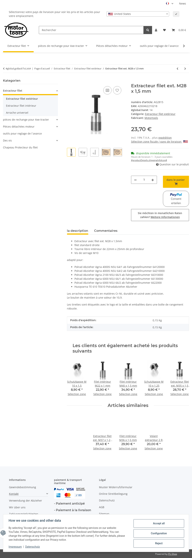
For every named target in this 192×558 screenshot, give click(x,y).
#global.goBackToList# (18, 68)
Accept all (158, 523)
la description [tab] (77, 231)
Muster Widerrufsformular (115, 487)
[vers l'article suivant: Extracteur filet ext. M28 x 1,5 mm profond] (185, 69)
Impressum (15, 546)
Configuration (158, 533)
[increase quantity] (152, 180)
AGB (101, 507)
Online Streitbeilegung (113, 494)
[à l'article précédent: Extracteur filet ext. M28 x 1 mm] (177, 69)
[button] (156, 30)
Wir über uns (17, 507)
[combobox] (137, 14)
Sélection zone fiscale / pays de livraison (159, 141)
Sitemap (104, 513)
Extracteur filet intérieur (21, 105)
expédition (165, 137)
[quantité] (144, 180)
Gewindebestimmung (22, 487)
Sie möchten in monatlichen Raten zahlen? (160, 215)
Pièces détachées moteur (18, 126)
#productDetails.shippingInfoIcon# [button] (149, 160)
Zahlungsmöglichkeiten (23, 514)
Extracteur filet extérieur (160, 114)
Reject (158, 543)
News (182, 3)
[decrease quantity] (135, 180)
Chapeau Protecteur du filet (20, 147)
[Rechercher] (91, 30)
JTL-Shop (172, 554)
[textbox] (138, 13)
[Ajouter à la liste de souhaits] (117, 90)
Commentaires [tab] (105, 231)
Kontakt (14, 494)
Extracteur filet (12, 90)
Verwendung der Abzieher (25, 500)
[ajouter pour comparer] (107, 90)
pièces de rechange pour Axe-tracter (26, 119)
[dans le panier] (70, 81)
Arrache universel (17, 112)
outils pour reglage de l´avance (22, 133)
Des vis (7, 140)
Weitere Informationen (165, 217)
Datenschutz (33, 546)
